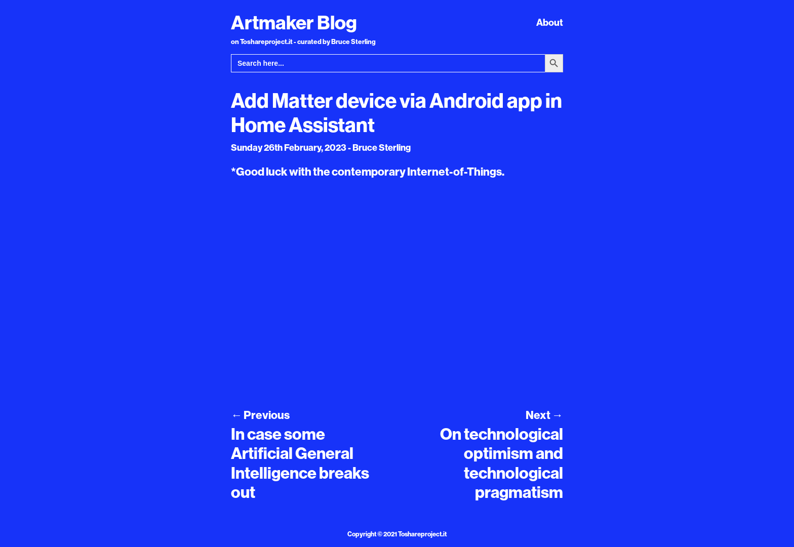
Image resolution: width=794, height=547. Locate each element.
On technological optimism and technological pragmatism (501, 463)
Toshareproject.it (422, 534)
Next (544, 415)
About (549, 22)
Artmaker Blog (294, 22)
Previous (260, 415)
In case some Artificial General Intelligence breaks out (300, 463)
